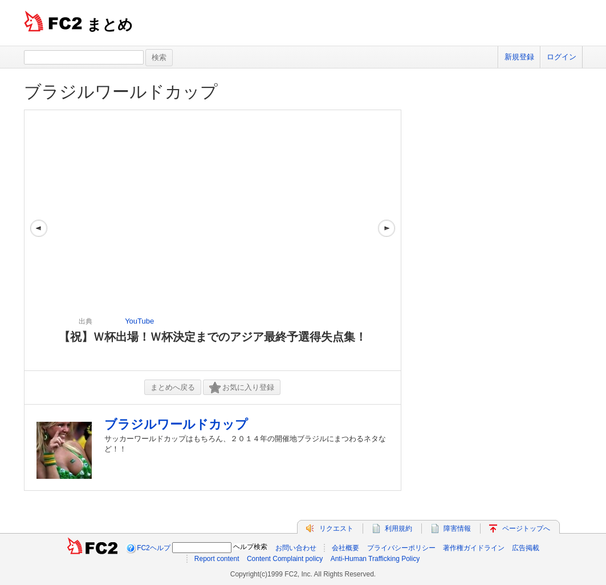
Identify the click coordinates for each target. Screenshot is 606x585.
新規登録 (519, 57)
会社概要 (345, 548)
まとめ (110, 24)
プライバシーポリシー (401, 548)
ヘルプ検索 (250, 546)
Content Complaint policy (285, 559)
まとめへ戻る (173, 387)
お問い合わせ (295, 548)
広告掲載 (525, 548)
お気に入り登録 (241, 388)
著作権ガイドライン (474, 548)
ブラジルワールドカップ (121, 91)
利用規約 (398, 528)
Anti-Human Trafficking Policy (375, 559)
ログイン (561, 57)
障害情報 (457, 528)
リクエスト (336, 528)
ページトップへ (526, 528)
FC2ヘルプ (153, 548)
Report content (216, 559)
